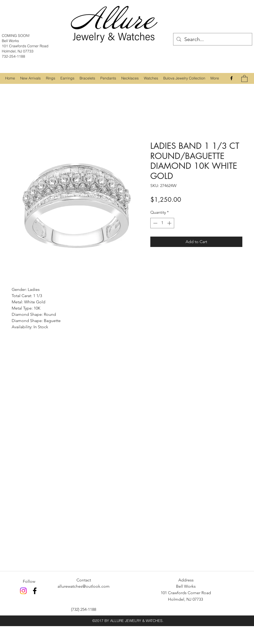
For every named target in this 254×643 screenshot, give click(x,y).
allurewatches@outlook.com (84, 586)
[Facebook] (231, 78)
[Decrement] (154, 223)
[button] (50, 78)
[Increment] (169, 223)
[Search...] (212, 39)
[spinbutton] (162, 223)
